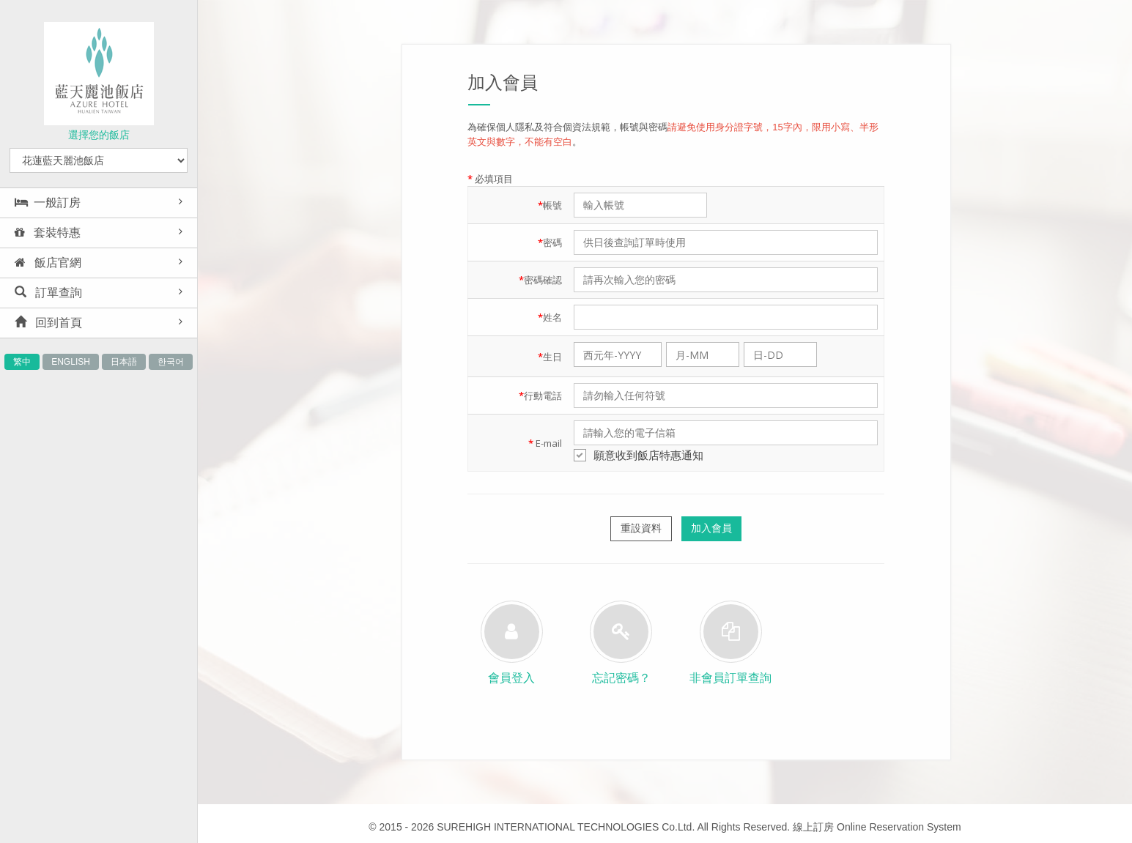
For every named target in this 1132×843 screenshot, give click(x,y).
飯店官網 (48, 262)
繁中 (22, 362)
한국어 (171, 362)
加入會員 (711, 528)
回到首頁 (48, 322)
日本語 (124, 362)
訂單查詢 (48, 292)
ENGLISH (70, 362)
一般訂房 (48, 202)
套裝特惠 (48, 232)
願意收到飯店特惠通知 (638, 455)
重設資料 (641, 528)
